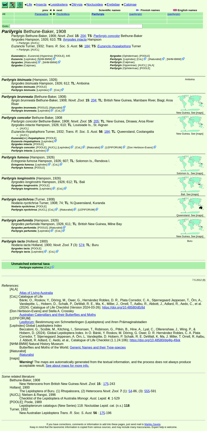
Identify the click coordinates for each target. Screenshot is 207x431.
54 (130, 391)
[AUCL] (35, 42)
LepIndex (30, 59)
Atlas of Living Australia (36, 293)
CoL (139, 59)
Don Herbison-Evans (140, 147)
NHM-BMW (44, 59)
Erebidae (113, 4)
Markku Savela (152, 424)
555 (147, 391)
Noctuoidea (94, 4)
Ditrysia (77, 4)
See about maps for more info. (67, 365)
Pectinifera (63, 14)
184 (87, 46)
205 (96, 121)
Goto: (72, 26)
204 (83, 36)
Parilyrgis (98, 14)
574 (81, 245)
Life (29, 4)
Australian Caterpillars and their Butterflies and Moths (57, 314)
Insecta (41, 4)
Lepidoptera (59, 4)
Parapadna (41, 14)
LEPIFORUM (113, 147)
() (135, 14)
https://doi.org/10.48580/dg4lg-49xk (155, 340)
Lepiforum (26, 322)
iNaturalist (31, 62)
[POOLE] (59, 55)
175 (106, 384)
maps (200, 112)
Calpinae (130, 4)
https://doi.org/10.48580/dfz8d (123, 307)
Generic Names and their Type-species (98, 347)
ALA (151, 65)
